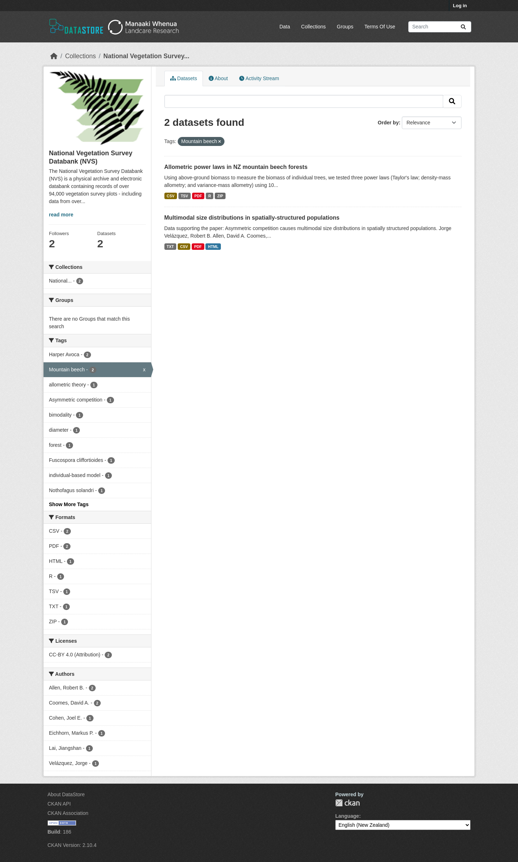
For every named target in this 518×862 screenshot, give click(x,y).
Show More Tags (68, 504)
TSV (184, 196)
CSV (170, 196)
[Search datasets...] (439, 26)
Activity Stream (259, 78)
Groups (345, 26)
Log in (460, 5)
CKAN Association (67, 813)
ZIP (220, 196)
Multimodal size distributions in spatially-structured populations (252, 218)
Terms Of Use (379, 26)
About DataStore (66, 794)
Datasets (183, 78)
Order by (388, 122)
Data (285, 26)
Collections (313, 26)
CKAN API (59, 804)
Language (347, 816)
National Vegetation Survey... (146, 56)
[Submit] (463, 26)
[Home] (54, 56)
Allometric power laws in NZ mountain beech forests (236, 167)
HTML (213, 246)
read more (61, 214)
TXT (170, 246)
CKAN (347, 803)
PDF (198, 196)
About (218, 78)
